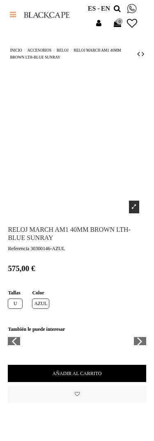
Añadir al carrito (76, 373)
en (105, 8)
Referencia (18, 248)
